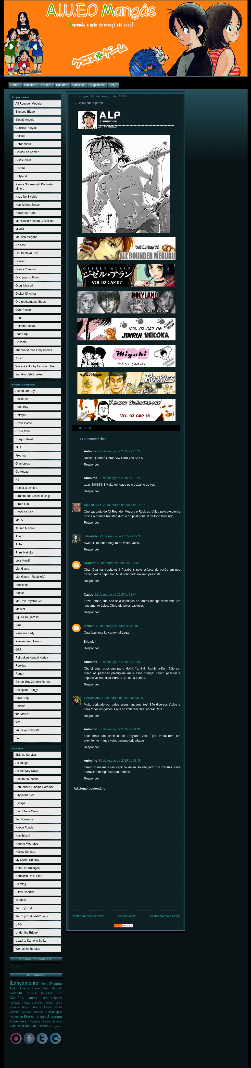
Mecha (58, 1007)
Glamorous (22, 463)
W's (17, 722)
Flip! (18, 447)
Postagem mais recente (88, 916)
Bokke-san (22, 399)
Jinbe (19, 544)
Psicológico (54, 1012)
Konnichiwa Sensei (27, 204)
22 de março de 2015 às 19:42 (118, 563)
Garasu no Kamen (27, 152)
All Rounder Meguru (28, 103)
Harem (58, 1002)
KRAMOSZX (92, 505)
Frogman (21, 455)
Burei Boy (21, 407)
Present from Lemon (28, 641)
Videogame (55, 1026)
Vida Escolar (39, 1026)
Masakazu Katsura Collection (34, 221)
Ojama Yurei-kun (26, 269)
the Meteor (22, 714)
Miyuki (19, 229)
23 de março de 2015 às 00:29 (122, 698)
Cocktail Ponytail (26, 128)
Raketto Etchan (25, 326)
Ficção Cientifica (32, 1002)
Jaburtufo (91, 536)
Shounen (54, 1016)
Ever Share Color (26, 811)
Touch (19, 358)
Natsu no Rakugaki (27, 868)
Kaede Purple (24, 827)
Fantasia (15, 1002)
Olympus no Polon (27, 277)
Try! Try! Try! (23, 908)
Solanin (20, 706)
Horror (37, 1007)
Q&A (18, 649)
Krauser (90, 563)
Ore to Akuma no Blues (30, 301)
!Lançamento (24, 983)
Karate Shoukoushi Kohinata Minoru (34, 186)
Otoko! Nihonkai (25, 293)
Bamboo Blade (25, 111)
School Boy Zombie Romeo (33, 682)
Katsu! (19, 593)
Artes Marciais (52, 988)
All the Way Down (26, 771)
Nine (18, 625)
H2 (17, 479)
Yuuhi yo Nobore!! (27, 730)
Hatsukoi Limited (26, 488)
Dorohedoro (23, 144)
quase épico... (93, 103)
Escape (20, 803)
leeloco (89, 626)
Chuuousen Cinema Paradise (34, 787)
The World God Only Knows (33, 350)
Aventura (16, 993)
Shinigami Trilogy (26, 690)
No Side (20, 245)
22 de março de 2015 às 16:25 (120, 451)
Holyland (21, 176)
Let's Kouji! (22, 560)
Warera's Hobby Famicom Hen (35, 366)
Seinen (29, 1016)
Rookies (20, 665)
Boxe (59, 993)
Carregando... (19, 966)
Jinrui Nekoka (24, 552)
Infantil (47, 1007)
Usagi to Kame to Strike (30, 940)
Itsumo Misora (24, 528)
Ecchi (44, 998)
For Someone (24, 819)
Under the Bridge (26, 932)
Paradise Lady (24, 633)
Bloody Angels (24, 119)
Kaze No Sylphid (26, 196)
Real (18, 318)
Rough (19, 673)
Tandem (20, 900)
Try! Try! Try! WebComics (32, 916)
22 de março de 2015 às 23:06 (120, 662)
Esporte (56, 998)
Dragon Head (24, 439)
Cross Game (23, 423)
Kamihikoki (22, 835)
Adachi (24, 988)
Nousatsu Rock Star (28, 876)
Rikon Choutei (24, 892)
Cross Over (22, 431)
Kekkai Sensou (25, 851)
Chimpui (20, 415)
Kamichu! (21, 585)
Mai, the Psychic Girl (28, 601)
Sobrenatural (18, 1021)
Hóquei (26, 1007)
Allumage (21, 763)
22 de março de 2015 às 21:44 (116, 594)
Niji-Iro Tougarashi (27, 617)
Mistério (14, 1011)
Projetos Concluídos (23, 384)
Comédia (17, 998)
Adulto (36, 988)
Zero (18, 738)
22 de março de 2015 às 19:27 (124, 505)
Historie (20, 168)
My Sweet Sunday (27, 860)
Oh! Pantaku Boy (26, 253)
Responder (91, 464)
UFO (18, 924)
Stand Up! (21, 334)
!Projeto (55, 983)
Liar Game (22, 568)
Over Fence (23, 310)
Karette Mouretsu (26, 843)
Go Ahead (21, 471)
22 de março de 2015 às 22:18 (117, 626)
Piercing (20, 884)
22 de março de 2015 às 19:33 (120, 536)
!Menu (44, 983)
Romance (16, 1017)
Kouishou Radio (25, 213)
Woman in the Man (27, 948)
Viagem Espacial (52, 1021)
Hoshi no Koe (24, 512)
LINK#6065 (92, 698)
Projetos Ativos (20, 97)
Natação (39, 1012)
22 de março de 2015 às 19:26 (120, 478)
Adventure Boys (25, 391)
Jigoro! (19, 536)
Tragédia (34, 1021)
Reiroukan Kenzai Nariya (31, 657)
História (14, 1007)
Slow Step (22, 698)
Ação (13, 988)
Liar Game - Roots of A (30, 576)
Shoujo (41, 1017)
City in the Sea (25, 795)
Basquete (32, 993)
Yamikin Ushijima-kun (29, 374)
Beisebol (46, 993)
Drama (32, 998)
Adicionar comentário (89, 788)
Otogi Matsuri (24, 285)
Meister (20, 609)
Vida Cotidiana (20, 1026)
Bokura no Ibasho (26, 779)
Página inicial (127, 916)
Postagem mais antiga (165, 916)
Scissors (20, 342)
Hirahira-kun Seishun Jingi (32, 496)
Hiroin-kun (22, 504)
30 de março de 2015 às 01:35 (120, 760)
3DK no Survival (26, 754)
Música (26, 1011)
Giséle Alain (23, 160)
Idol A (19, 520)
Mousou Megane (26, 237)
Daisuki (20, 136)
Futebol (49, 1002)
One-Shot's (18, 748)
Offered (20, 261)
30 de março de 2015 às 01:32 (120, 729)
